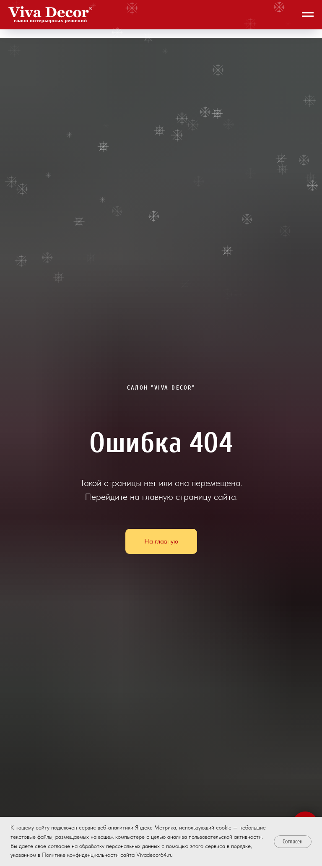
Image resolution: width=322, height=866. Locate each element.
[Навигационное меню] (308, 14)
